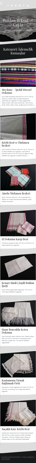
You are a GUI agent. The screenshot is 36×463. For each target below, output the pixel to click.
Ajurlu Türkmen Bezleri (16, 193)
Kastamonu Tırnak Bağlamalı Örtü (13, 382)
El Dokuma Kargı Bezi (15, 239)
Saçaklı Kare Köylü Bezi (15, 429)
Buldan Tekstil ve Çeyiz (18, 22)
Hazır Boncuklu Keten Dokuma (15, 331)
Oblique (30, 457)
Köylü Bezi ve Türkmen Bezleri (15, 144)
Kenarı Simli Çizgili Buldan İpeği (18, 284)
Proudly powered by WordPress (11, 457)
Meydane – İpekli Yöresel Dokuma (16, 91)
